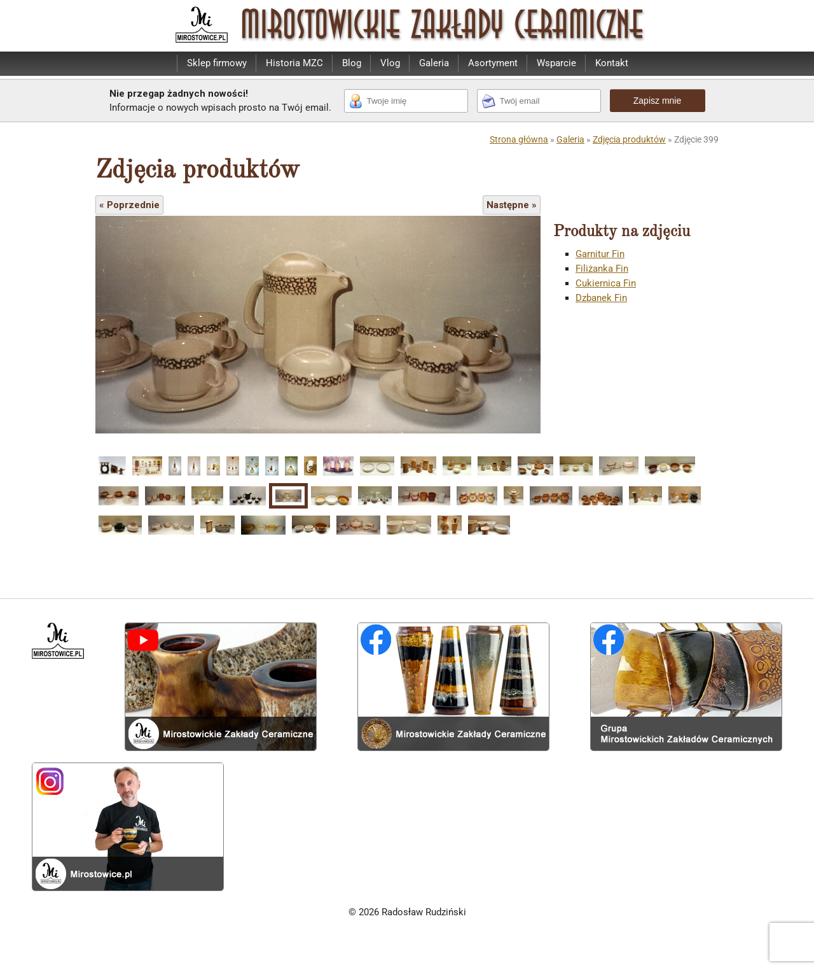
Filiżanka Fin (602, 268)
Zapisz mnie (657, 100)
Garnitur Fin (600, 254)
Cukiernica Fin (606, 283)
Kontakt (611, 63)
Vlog (390, 63)
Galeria (434, 63)
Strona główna (519, 139)
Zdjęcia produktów (629, 139)
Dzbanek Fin (601, 298)
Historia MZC (294, 63)
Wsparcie (556, 63)
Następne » (511, 205)
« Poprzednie (129, 205)
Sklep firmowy (217, 63)
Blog (351, 63)
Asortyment (493, 63)
